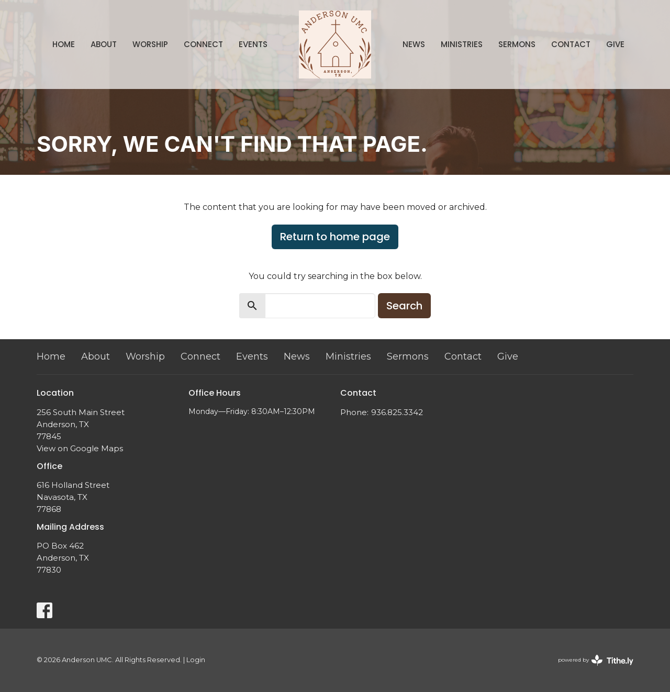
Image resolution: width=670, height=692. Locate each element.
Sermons (516, 44)
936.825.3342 (397, 412)
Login (195, 660)
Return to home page (335, 236)
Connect (203, 44)
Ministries (462, 44)
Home (63, 44)
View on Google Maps (80, 448)
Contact (570, 44)
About (104, 44)
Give (615, 44)
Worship (150, 44)
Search (404, 305)
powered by (595, 660)
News (414, 44)
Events (253, 44)
